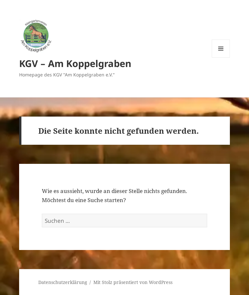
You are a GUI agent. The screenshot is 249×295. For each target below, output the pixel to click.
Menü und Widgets (221, 57)
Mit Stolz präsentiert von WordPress (132, 282)
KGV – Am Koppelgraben (75, 63)
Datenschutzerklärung (62, 282)
